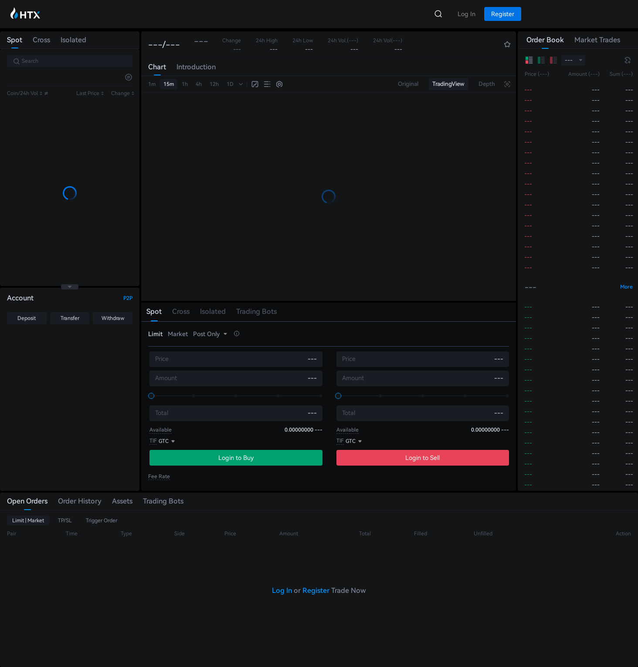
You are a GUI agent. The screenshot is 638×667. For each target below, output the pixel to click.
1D (230, 84)
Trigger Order (101, 520)
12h (214, 84)
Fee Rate (159, 476)
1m (152, 84)
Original (408, 84)
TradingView (448, 84)
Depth (486, 84)
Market (178, 333)
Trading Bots (163, 501)
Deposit (26, 318)
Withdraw (113, 318)
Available (160, 430)
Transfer (70, 318)
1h (185, 84)
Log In (282, 590)
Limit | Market (28, 520)
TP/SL (65, 520)
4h (199, 84)
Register (315, 590)
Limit (155, 333)
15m (168, 84)
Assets (122, 501)
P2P (127, 298)
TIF (153, 441)
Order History (80, 501)
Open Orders (27, 501)
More (626, 287)
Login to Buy (236, 457)
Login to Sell (422, 457)
